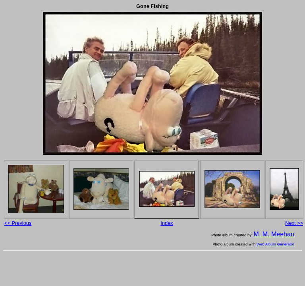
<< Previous (17, 223)
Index (166, 223)
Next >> (294, 223)
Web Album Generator (275, 244)
